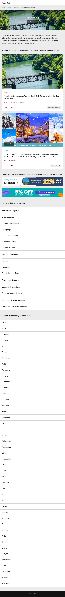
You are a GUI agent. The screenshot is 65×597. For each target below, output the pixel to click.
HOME (3, 7)
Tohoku (9, 7)
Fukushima (16, 7)
